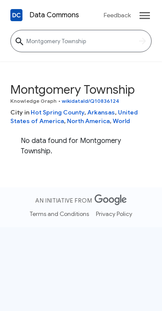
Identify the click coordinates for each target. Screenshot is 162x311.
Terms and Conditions (59, 214)
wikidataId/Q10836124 (90, 101)
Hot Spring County (57, 112)
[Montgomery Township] (81, 41)
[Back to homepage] (16, 15)
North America (88, 121)
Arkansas (101, 112)
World (121, 121)
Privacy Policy (114, 214)
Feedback (117, 15)
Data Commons (54, 15)
